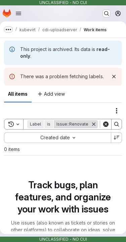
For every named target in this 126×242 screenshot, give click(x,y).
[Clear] (106, 124)
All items (18, 94)
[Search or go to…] (106, 13)
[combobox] (57, 137)
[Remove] (94, 124)
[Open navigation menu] (18, 13)
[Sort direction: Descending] (116, 137)
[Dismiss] (114, 76)
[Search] (116, 124)
